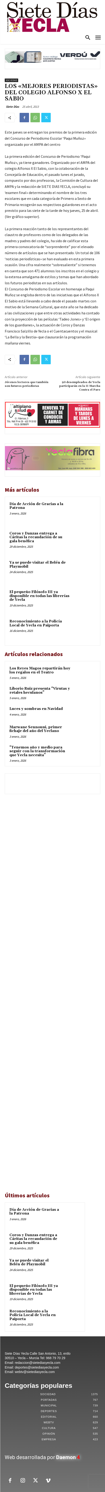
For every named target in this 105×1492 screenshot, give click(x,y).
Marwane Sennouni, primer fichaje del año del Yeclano (35, 729)
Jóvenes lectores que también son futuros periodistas (26, 384)
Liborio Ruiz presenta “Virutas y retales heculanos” (39, 690)
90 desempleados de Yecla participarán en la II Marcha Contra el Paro (79, 386)
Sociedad (11, 80)
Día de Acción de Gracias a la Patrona (36, 506)
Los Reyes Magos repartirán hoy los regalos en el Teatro (39, 670)
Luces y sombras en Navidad (36, 709)
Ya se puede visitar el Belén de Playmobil (37, 564)
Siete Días (12, 107)
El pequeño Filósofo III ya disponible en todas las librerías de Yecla (39, 596)
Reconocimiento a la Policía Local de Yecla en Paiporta (35, 623)
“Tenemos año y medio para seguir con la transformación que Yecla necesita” (37, 751)
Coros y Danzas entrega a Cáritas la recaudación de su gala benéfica (35, 537)
